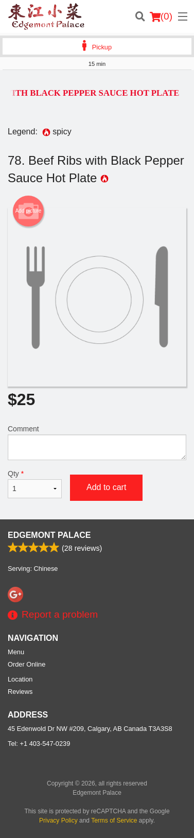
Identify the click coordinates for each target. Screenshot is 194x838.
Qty (35, 483)
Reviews (20, 691)
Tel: (39, 743)
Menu (16, 652)
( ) (161, 16)
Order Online (26, 664)
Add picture (28, 211)
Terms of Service (114, 820)
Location (20, 679)
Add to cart (106, 487)
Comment (97, 442)
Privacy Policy (58, 820)
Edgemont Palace (49, 535)
